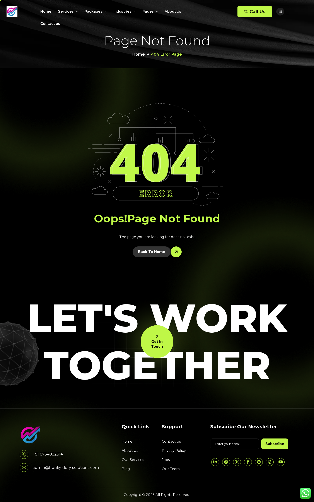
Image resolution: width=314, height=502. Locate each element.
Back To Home (151, 252)
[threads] (270, 462)
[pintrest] (259, 462)
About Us (173, 11)
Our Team (171, 469)
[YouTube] (281, 462)
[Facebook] (248, 462)
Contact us (50, 24)
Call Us (254, 11)
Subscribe (274, 444)
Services (68, 11)
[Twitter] (237, 462)
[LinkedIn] (215, 462)
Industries (124, 11)
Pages (150, 11)
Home (45, 11)
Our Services (133, 460)
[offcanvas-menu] (280, 11)
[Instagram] (226, 462)
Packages (96, 11)
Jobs (166, 460)
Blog (126, 469)
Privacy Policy (174, 451)
